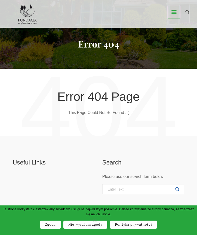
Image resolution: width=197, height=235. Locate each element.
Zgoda (50, 224)
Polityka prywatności (133, 224)
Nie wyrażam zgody (85, 224)
